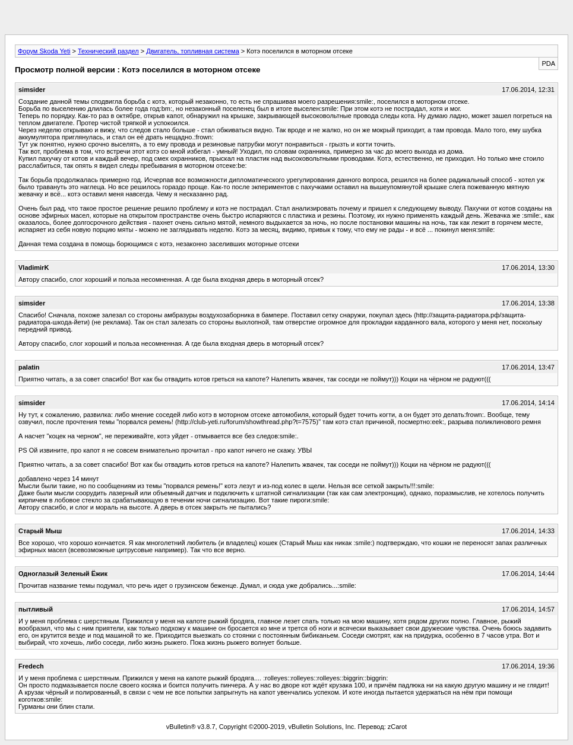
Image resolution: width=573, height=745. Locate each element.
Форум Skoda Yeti (44, 51)
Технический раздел (108, 51)
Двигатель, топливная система (192, 51)
